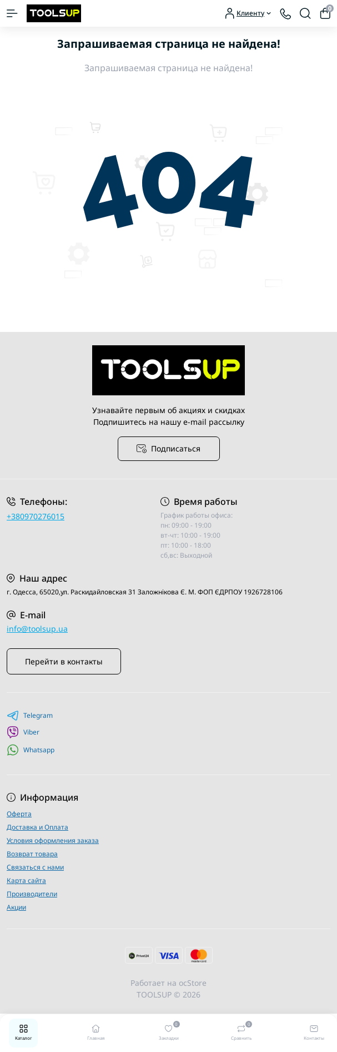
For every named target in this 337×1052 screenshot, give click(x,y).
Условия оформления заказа (53, 840)
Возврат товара (32, 854)
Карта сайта (26, 880)
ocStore (193, 982)
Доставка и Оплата (37, 827)
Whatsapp (30, 750)
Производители (32, 894)
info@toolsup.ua (37, 628)
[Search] (305, 13)
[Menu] (12, 13)
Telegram (30, 716)
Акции (16, 907)
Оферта (19, 813)
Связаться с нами (35, 867)
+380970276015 (35, 516)
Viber (23, 732)
